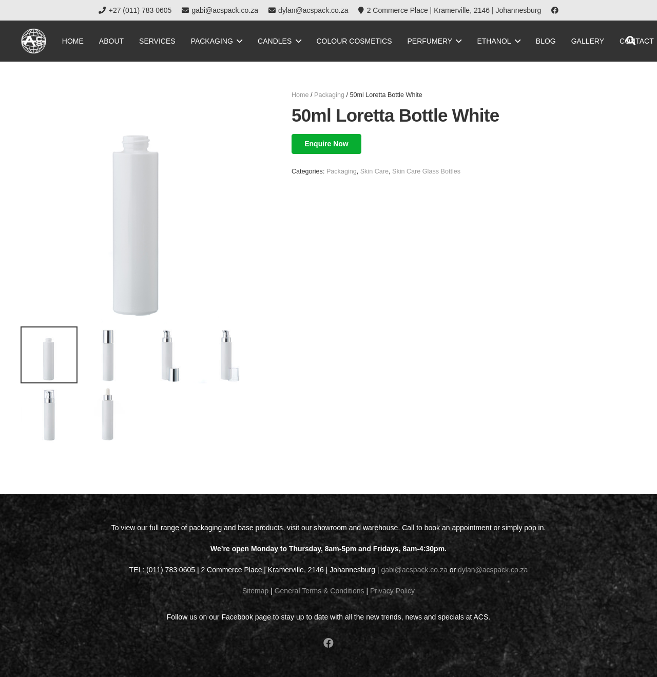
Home (300, 95)
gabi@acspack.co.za (414, 570)
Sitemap (255, 591)
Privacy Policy (392, 591)
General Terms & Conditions (319, 591)
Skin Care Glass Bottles (426, 171)
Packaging (329, 95)
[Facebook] (554, 10)
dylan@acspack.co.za (493, 570)
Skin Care (374, 171)
